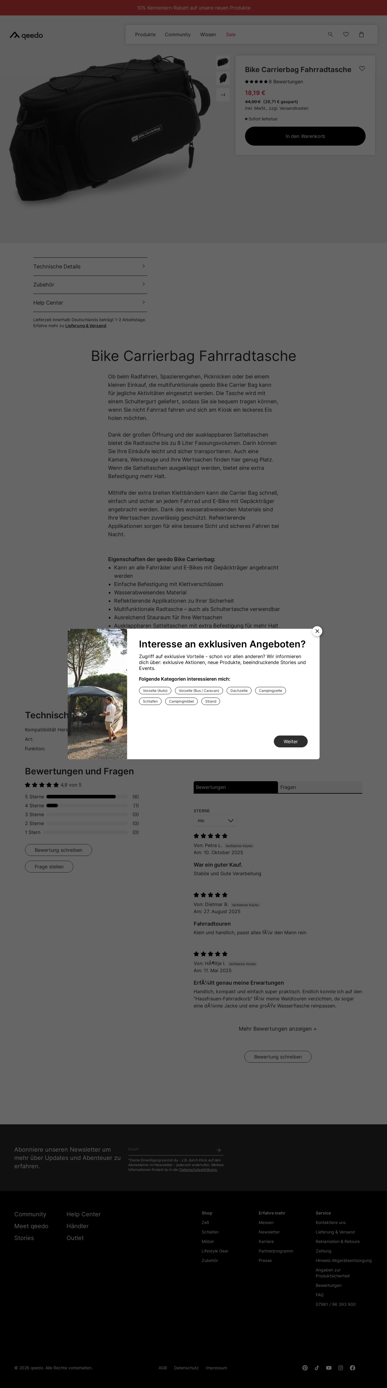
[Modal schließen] (317, 631)
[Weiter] (291, 741)
